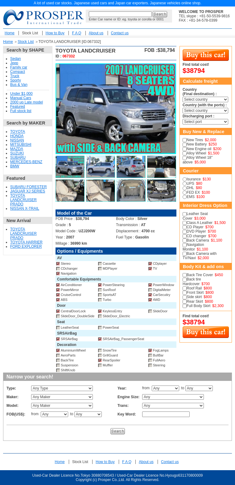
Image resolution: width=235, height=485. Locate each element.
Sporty (15, 80)
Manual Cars (20, 98)
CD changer (196, 236)
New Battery (197, 144)
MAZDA (16, 149)
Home (9, 33)
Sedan (15, 59)
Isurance (194, 179)
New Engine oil (199, 149)
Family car (18, 67)
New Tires (195, 140)
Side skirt (194, 297)
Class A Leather (199, 223)
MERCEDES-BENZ (26, 162)
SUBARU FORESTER (28, 187)
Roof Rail (194, 288)
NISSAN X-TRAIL (24, 208)
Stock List (30, 33)
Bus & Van (18, 84)
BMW (14, 166)
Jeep (14, 63)
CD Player (195, 227)
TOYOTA (17, 131)
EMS (191, 197)
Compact (17, 72)
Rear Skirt (195, 301)
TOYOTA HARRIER (26, 242)
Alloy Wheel (196, 153)
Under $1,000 (21, 93)
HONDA (16, 136)
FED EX (193, 192)
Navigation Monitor (193, 246)
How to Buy (55, 33)
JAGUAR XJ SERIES (27, 191)
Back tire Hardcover (192, 281)
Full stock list (20, 111)
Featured (17, 106)
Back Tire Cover (200, 275)
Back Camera (198, 240)
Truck (14, 76)
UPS (190, 183)
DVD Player (196, 231)
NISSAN (17, 140)
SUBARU (18, 157)
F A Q (76, 33)
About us (96, 33)
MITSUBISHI (20, 144)
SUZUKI (17, 153)
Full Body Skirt (198, 306)
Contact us (120, 33)
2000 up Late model (26, 102)
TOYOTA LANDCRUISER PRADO (23, 199)
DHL (190, 188)
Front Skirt (195, 292)
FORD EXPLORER (26, 246)
